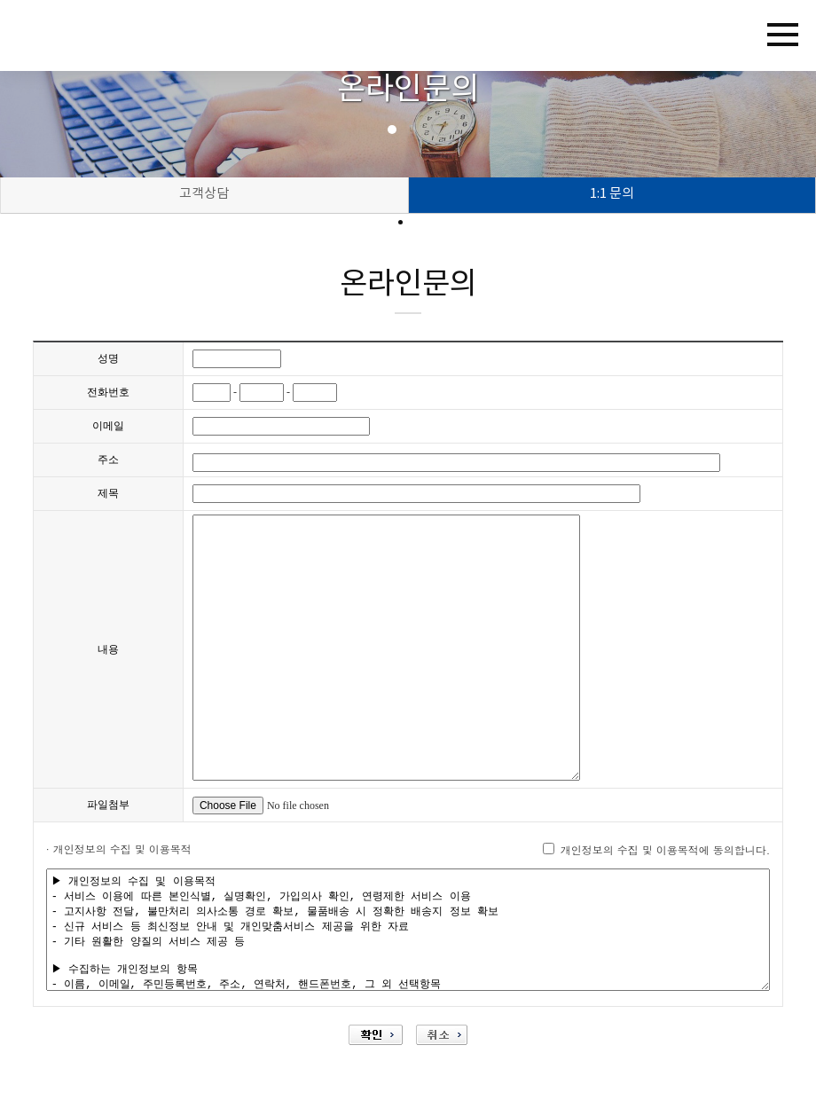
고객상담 (204, 193)
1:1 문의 (612, 193)
